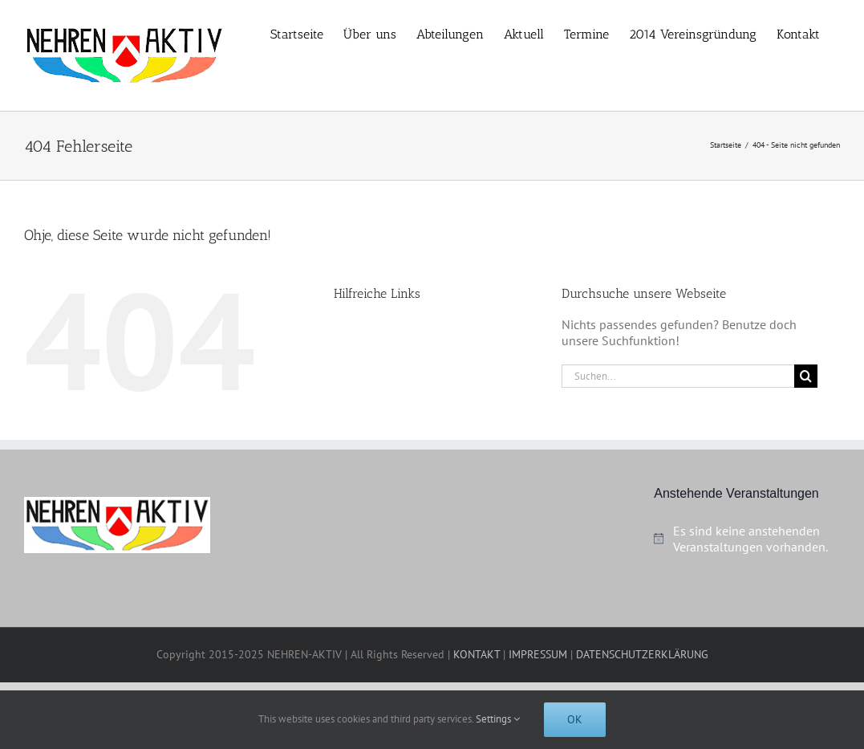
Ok (574, 719)
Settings (498, 719)
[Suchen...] (678, 376)
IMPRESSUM (538, 654)
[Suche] (805, 376)
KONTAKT (476, 654)
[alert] (747, 539)
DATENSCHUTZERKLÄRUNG (642, 654)
